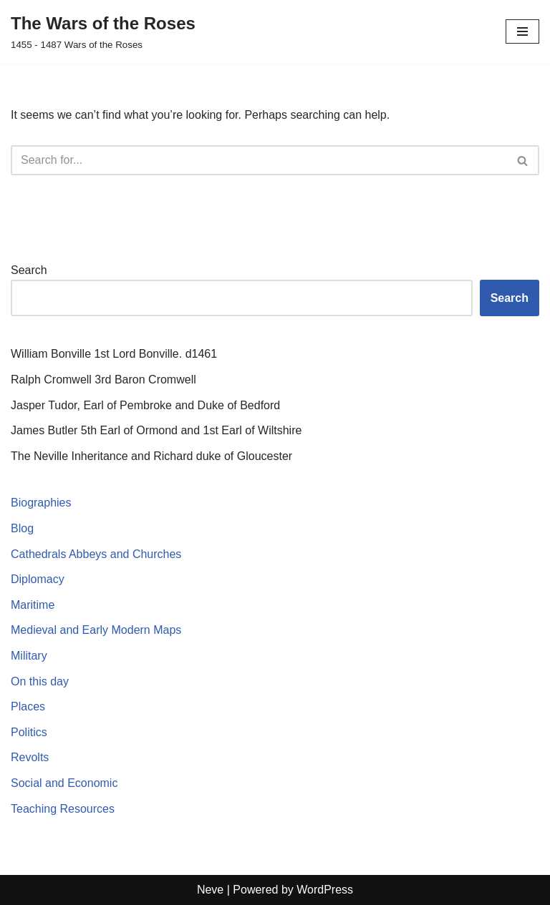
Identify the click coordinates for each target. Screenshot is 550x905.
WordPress (324, 890)
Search (29, 270)
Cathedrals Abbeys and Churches (96, 554)
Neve (210, 890)
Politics (29, 732)
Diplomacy (37, 579)
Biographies (41, 502)
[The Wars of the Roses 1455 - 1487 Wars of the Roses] (103, 31)
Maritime (32, 605)
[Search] (259, 160)
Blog (22, 528)
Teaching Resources (63, 809)
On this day (40, 681)
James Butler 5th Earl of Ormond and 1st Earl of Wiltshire (156, 430)
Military (29, 656)
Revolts (30, 757)
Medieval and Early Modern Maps (96, 630)
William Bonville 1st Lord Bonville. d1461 (114, 354)
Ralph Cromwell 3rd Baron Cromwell (103, 379)
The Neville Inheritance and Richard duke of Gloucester (151, 456)
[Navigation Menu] (522, 31)
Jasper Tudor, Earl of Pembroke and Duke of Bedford (145, 405)
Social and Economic (64, 783)
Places (28, 706)
